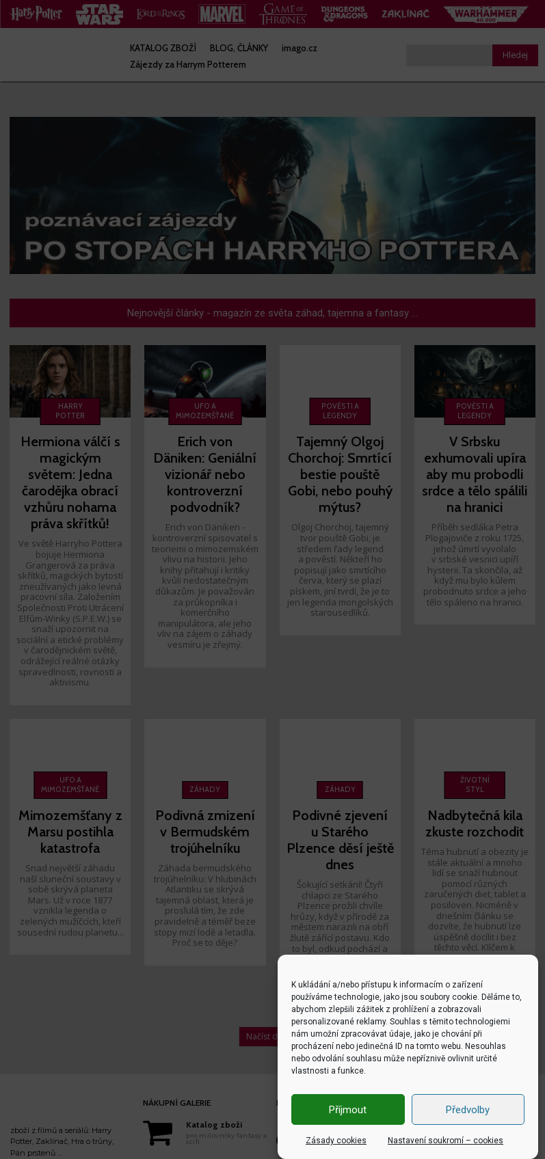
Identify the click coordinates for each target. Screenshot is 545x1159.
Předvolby (468, 1110)
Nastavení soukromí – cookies (445, 1140)
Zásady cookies (336, 1140)
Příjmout (348, 1110)
